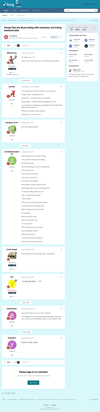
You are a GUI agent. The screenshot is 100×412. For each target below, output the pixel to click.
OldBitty (14, 36)
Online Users (21, 15)
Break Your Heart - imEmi (29, 342)
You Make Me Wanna (29, 281)
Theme (46, 405)
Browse (6, 11)
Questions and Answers (30, 38)
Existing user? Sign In (90, 4)
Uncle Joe (77, 39)
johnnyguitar (93, 39)
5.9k (12, 269)
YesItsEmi (12, 338)
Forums (4, 15)
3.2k (12, 296)
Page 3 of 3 (26, 45)
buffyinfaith (12, 309)
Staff (12, 15)
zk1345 (12, 87)
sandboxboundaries (11, 153)
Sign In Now (33, 382)
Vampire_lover (11, 123)
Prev (8, 45)
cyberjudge (77, 45)
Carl (12, 277)
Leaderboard (37, 10)
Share (44, 37)
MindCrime (12, 53)
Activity (14, 10)
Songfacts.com (24, 10)
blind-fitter (92, 45)
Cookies (54, 405)
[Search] (74, 10)
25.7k (12, 72)
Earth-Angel (12, 249)
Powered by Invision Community (50, 409)
